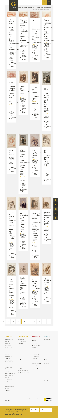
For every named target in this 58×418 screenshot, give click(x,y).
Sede (6, 384)
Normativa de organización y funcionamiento (8, 367)
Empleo (7, 388)
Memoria (7, 354)
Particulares (9, 379)
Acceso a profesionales (23, 370)
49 (39, 321)
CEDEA (7, 349)
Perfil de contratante (9, 386)
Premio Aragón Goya (35, 368)
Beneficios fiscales (9, 375)
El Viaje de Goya (36, 345)
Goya (21, 368)
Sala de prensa (21, 359)
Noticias (20, 362)
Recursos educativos (46, 362)
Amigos (7, 377)
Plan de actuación (9, 352)
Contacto (7, 390)
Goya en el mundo (36, 363)
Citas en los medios (22, 364)
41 (3, 321)
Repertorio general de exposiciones (35, 360)
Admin (42, 398)
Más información (46, 410)
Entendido (34, 410)
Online (33, 349)
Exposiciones (21, 339)
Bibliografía (36, 356)
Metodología (36, 354)
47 (29, 321)
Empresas (9, 381)
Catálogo (34, 347)
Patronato (7, 343)
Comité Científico (9, 347)
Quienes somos (9, 339)
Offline (33, 352)
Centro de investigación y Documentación (9, 360)
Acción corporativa (9, 373)
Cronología (34, 343)
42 (8, 321)
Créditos (30, 398)
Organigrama (8, 345)
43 (13, 321)
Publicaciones (47, 339)
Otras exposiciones (22, 341)
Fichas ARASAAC (48, 366)
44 (18, 321)
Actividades (20, 343)
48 (34, 321)
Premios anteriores (36, 371)
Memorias (20, 345)
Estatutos (7, 341)
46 (24, 321)
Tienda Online (47, 380)
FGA (21, 366)
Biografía (34, 340)
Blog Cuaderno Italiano (23, 372)
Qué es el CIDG (8, 363)
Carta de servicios (9, 356)
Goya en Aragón (36, 365)
